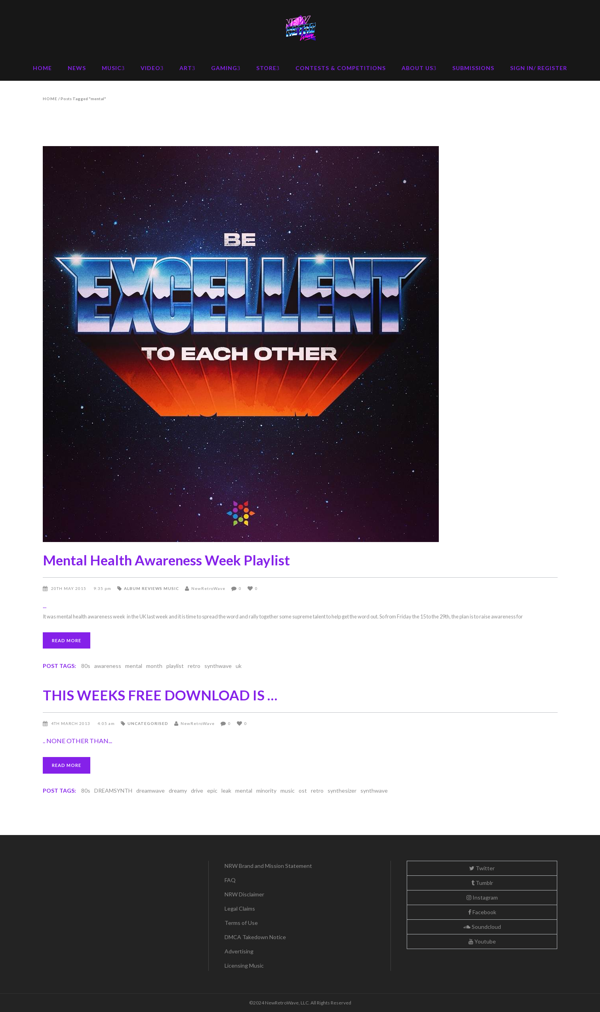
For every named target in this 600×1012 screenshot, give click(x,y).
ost (303, 790)
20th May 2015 (69, 588)
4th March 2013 (71, 723)
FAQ (230, 880)
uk (239, 665)
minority (266, 790)
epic (212, 790)
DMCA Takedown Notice (255, 937)
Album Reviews (143, 588)
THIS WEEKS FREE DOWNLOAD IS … (160, 695)
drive (197, 790)
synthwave (218, 665)
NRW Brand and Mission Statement (268, 865)
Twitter (482, 868)
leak (226, 790)
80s (85, 665)
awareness (107, 665)
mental (133, 665)
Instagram (482, 897)
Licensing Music (244, 965)
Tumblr (482, 882)
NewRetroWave (208, 588)
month (154, 665)
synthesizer (342, 790)
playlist (175, 665)
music (287, 790)
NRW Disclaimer (244, 894)
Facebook (482, 912)
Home (50, 99)
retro (194, 665)
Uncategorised (148, 723)
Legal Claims (240, 908)
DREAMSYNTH (113, 790)
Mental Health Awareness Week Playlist (166, 560)
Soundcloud (482, 926)
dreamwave (150, 790)
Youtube (482, 941)
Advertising (239, 951)
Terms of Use (241, 922)
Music (171, 588)
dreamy (178, 790)
